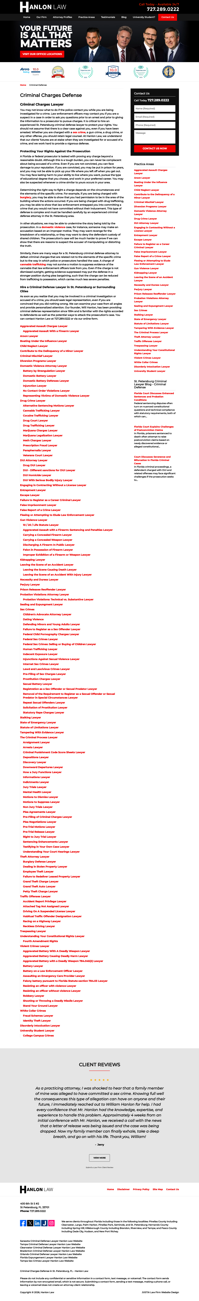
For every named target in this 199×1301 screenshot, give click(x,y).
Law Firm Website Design (160, 1292)
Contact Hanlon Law (159, 7)
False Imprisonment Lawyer (38, 505)
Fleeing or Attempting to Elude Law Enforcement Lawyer (57, 515)
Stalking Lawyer (30, 717)
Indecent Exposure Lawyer (40, 654)
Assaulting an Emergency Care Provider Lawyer (54, 976)
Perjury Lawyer (30, 584)
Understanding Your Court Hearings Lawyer (51, 851)
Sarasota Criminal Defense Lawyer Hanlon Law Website (51, 1241)
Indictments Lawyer (36, 782)
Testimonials (108, 17)
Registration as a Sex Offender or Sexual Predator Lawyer (60, 689)
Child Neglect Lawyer (34, 346)
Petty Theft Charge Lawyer (40, 891)
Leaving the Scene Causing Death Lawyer (50, 569)
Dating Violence (33, 619)
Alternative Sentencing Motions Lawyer (48, 405)
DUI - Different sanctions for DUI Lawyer (49, 470)
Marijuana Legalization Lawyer (42, 435)
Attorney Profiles (62, 17)
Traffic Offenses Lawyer (35, 896)
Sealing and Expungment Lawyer (41, 604)
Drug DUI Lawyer (34, 465)
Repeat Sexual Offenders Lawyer (44, 702)
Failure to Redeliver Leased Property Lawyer (51, 876)
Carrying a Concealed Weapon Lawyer (47, 539)
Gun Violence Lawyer (33, 520)
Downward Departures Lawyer (43, 767)
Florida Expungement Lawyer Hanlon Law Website (48, 1257)
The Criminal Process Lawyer (38, 737)
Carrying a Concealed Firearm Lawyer (47, 534)
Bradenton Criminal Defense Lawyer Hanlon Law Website (52, 1251)
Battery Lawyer (33, 966)
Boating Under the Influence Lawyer (43, 341)
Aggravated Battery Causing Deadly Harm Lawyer (55, 956)
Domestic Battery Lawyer (39, 375)
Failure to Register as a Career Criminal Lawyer (50, 500)
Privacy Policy (141, 1189)
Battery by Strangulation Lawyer (44, 370)
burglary (25, 197)
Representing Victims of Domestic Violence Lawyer (56, 395)
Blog (123, 17)
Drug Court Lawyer (35, 420)
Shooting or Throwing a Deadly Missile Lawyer (53, 1000)
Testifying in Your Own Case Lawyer (46, 846)
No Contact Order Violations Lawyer (46, 390)
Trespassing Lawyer (33, 931)
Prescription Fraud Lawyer (40, 445)
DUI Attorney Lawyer (33, 460)
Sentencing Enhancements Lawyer (45, 841)
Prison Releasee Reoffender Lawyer (43, 589)
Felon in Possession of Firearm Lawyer (48, 549)
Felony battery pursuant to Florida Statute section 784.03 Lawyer (65, 981)
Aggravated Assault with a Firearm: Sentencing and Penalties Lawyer (68, 529)
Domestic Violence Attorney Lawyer (43, 365)
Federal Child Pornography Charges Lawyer (51, 634)
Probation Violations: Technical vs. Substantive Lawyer (58, 599)
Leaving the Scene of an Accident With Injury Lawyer (57, 574)
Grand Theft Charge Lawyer (40, 881)
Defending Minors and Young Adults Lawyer (51, 624)
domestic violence (53, 227)
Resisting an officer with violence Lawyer (49, 985)
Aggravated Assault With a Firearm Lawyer (51, 331)
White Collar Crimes (33, 1010)
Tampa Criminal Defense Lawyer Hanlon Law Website (50, 1244)
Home (26, 17)
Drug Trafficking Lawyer (38, 425)
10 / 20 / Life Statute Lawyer (41, 525)
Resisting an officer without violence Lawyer (52, 990)
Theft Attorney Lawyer (34, 856)
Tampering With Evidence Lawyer (42, 732)
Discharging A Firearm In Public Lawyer (48, 544)
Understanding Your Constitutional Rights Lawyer (52, 936)
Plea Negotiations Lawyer (39, 821)
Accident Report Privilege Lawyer (44, 901)
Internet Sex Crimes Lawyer (41, 664)
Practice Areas (86, 17)
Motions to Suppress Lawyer (41, 802)
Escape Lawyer (30, 495)
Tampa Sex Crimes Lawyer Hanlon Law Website (47, 1261)
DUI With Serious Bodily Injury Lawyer (47, 480)
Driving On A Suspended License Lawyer (49, 911)
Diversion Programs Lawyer (38, 361)
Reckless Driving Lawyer (39, 926)
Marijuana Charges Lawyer (40, 430)
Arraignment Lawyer (36, 742)
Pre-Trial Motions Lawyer (39, 826)
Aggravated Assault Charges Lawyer (43, 326)
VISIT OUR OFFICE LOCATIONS (42, 54)
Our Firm (41, 17)
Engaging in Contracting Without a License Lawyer (53, 485)
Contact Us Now (155, 148)
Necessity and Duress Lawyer (39, 579)
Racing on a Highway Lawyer (42, 921)
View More (99, 1158)
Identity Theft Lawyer (37, 1020)
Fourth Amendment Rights (40, 941)
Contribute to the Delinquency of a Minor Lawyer (51, 351)
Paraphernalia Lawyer (37, 450)
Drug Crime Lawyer (32, 400)
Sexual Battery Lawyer (37, 684)
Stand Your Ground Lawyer (40, 1005)
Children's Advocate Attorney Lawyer (47, 614)
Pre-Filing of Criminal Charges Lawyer (47, 817)
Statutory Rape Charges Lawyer (43, 712)
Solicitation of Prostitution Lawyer (45, 707)
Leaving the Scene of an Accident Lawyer (46, 564)
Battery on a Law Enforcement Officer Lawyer (53, 971)
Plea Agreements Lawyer (39, 812)
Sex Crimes (27, 609)
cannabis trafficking (33, 264)
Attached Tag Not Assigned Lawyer (46, 906)
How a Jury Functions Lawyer (42, 772)
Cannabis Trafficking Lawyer (41, 410)
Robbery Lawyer (33, 995)
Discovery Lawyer (34, 762)
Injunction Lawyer (34, 385)
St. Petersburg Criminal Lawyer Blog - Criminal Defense (150, 384)
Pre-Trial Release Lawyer (39, 831)
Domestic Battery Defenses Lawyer (46, 380)
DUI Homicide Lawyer (37, 475)
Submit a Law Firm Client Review (99, 1167)
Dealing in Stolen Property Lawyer (45, 866)
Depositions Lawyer (36, 757)
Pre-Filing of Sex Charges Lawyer (44, 674)
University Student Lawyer (37, 1030)
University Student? (144, 17)
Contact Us (167, 17)
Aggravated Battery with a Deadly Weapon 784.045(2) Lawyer (63, 961)
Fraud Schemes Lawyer (38, 1015)
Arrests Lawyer (33, 747)
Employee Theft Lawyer (38, 871)
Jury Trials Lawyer (34, 787)
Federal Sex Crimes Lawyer (40, 639)
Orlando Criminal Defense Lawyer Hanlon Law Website (51, 1254)
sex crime (79, 132)
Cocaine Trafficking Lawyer (40, 415)
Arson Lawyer (29, 336)
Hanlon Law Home (43, 7)
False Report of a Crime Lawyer (40, 510)
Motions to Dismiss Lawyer (40, 797)
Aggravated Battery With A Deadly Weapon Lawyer (56, 951)
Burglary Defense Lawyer (39, 861)
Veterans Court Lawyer (38, 455)
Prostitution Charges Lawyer (41, 679)
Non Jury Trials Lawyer (38, 807)
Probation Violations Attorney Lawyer (44, 594)
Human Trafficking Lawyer (40, 649)
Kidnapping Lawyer (32, 559)
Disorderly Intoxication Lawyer (40, 1025)
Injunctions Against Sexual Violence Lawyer (51, 659)
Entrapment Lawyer (33, 490)
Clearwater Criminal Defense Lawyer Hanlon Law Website (52, 1247)
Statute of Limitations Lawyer (39, 727)
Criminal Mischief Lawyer (36, 356)
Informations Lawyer (36, 777)
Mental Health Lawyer (37, 792)
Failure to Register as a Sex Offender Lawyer (51, 629)
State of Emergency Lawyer (38, 722)
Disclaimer (123, 1189)
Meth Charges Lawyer (37, 440)
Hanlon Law (47, 1292)
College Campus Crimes (38, 1035)
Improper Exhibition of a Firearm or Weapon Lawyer (56, 554)
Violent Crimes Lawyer (34, 946)
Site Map (158, 1189)
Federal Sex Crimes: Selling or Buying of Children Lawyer (59, 644)
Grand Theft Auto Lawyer (39, 886)
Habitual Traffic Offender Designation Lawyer (52, 916)
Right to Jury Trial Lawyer (39, 836)
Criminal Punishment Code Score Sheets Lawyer (54, 752)
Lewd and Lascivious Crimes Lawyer (46, 669)
